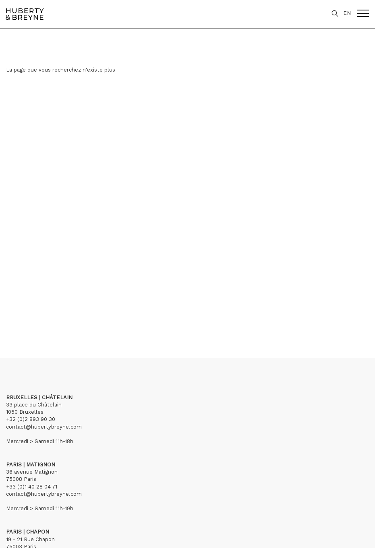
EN (347, 13)
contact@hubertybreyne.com (44, 427)
